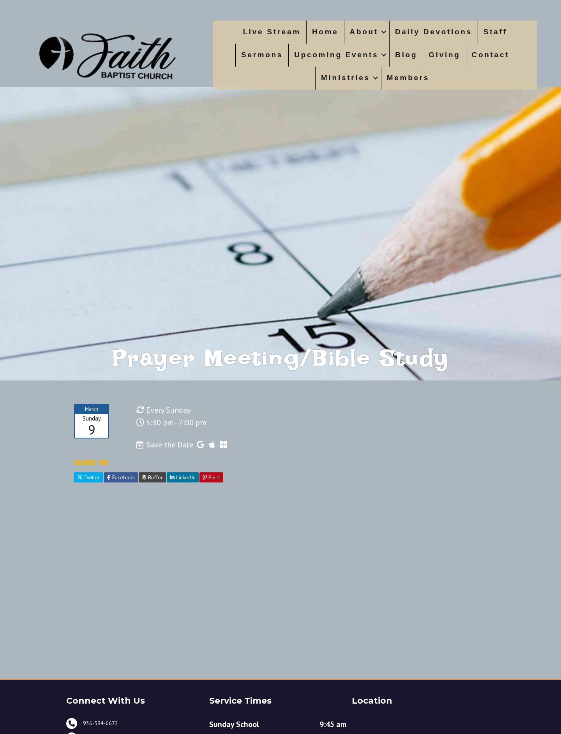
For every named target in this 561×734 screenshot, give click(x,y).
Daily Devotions (433, 32)
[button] (383, 32)
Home (325, 32)
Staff (495, 32)
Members (408, 78)
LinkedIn (183, 501)
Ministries (345, 78)
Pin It (211, 501)
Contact (491, 55)
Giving (444, 55)
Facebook (121, 501)
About (364, 32)
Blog (406, 55)
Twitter (88, 501)
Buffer (152, 501)
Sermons (262, 55)
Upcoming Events (336, 55)
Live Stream (272, 32)
